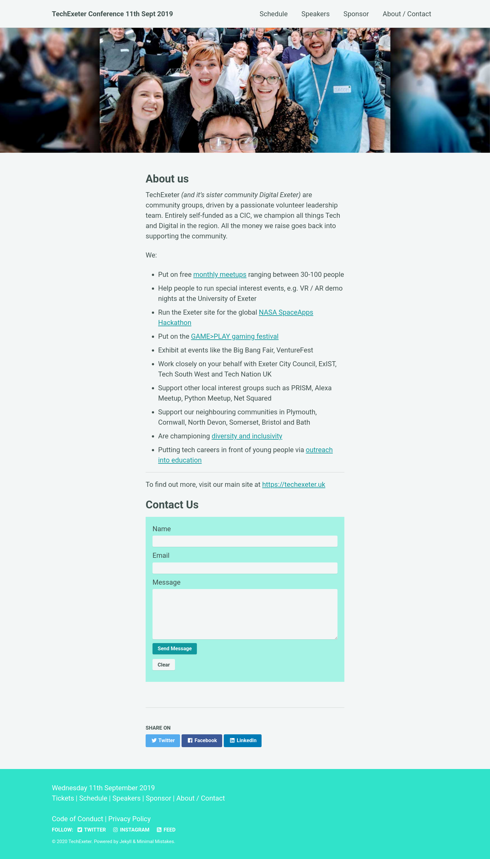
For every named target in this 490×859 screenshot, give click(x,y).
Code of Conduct (77, 819)
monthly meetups (220, 274)
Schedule (274, 14)
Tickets (63, 798)
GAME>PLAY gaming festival (234, 336)
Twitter (91, 830)
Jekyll (125, 841)
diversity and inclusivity (247, 436)
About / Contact (407, 14)
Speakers (316, 14)
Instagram (130, 830)
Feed (166, 830)
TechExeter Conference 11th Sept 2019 (112, 14)
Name (161, 529)
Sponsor (356, 14)
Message (166, 582)
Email (160, 555)
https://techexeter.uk (293, 484)
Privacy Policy (129, 819)
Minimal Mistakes (155, 841)
